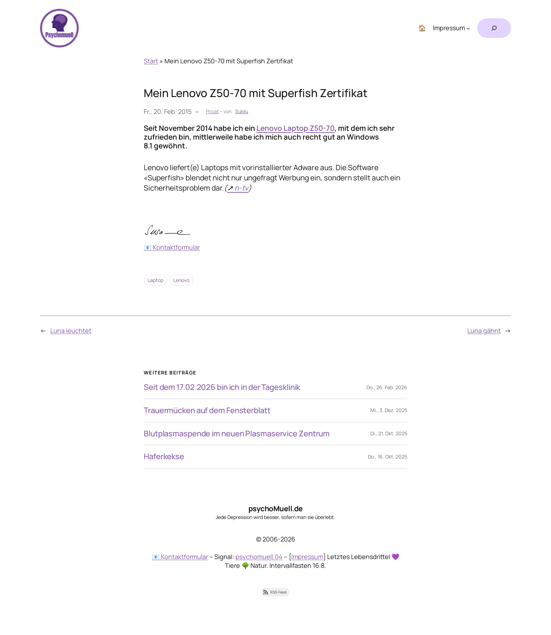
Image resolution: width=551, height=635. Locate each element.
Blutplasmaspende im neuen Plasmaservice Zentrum (237, 433)
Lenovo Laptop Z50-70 (296, 128)
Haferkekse (164, 456)
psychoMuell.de (275, 508)
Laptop (155, 280)
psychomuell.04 (259, 556)
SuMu (241, 111)
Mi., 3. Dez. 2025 (388, 410)
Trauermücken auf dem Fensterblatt (207, 410)
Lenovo (181, 280)
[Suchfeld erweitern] (494, 28)
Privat (212, 111)
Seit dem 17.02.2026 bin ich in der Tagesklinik (222, 387)
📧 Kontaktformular (172, 247)
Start (151, 61)
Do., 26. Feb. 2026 (387, 387)
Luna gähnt (484, 330)
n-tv (241, 188)
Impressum (307, 556)
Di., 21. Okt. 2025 (388, 433)
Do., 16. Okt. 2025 (387, 456)
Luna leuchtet (70, 330)
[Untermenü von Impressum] (468, 28)
